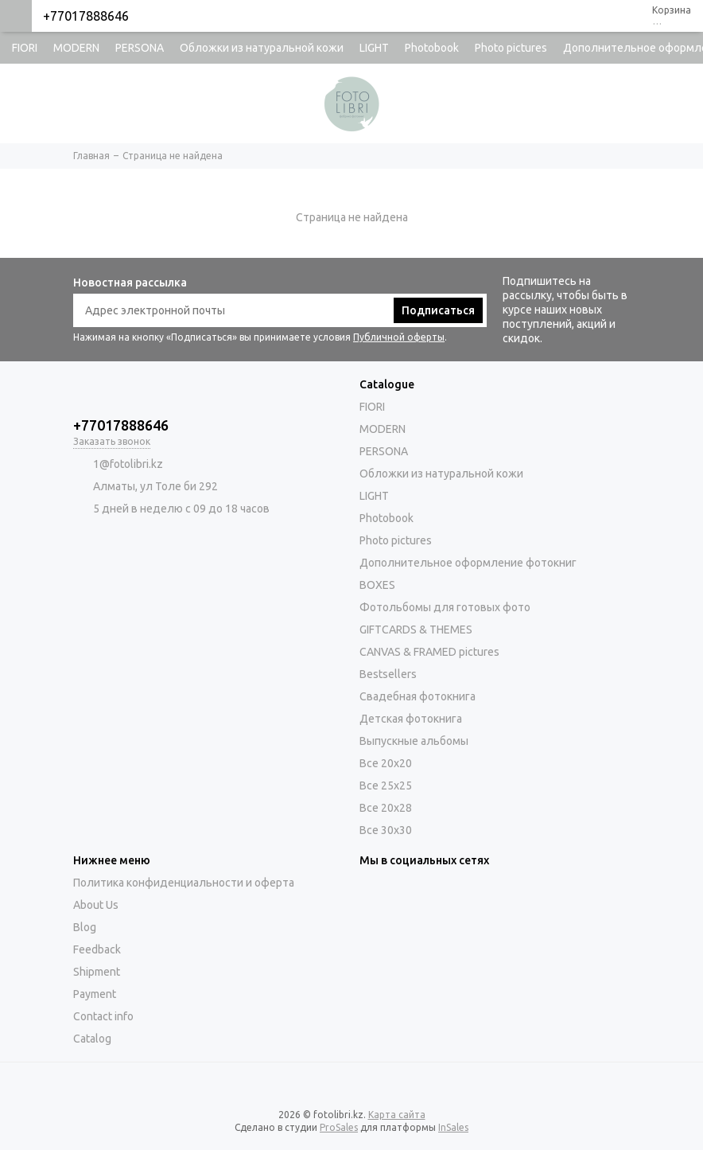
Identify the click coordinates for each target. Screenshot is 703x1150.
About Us (95, 905)
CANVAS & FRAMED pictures (429, 651)
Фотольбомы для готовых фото (444, 607)
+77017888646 (86, 16)
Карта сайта (396, 1114)
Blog (84, 927)
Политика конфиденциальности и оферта (183, 882)
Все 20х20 (385, 763)
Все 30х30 (385, 830)
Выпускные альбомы (413, 741)
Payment (94, 994)
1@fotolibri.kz (128, 464)
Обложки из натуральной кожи (262, 47)
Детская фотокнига (410, 718)
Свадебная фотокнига (417, 696)
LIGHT (374, 47)
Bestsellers (388, 674)
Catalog (92, 1038)
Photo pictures (511, 47)
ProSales (339, 1127)
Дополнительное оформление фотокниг (468, 562)
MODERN (76, 47)
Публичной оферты (399, 337)
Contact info (103, 1016)
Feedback (97, 949)
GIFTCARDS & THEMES (415, 629)
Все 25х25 (385, 785)
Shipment (96, 971)
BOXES (377, 585)
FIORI (24, 47)
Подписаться (438, 310)
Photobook (432, 47)
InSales (453, 1127)
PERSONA (139, 47)
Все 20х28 (385, 807)
